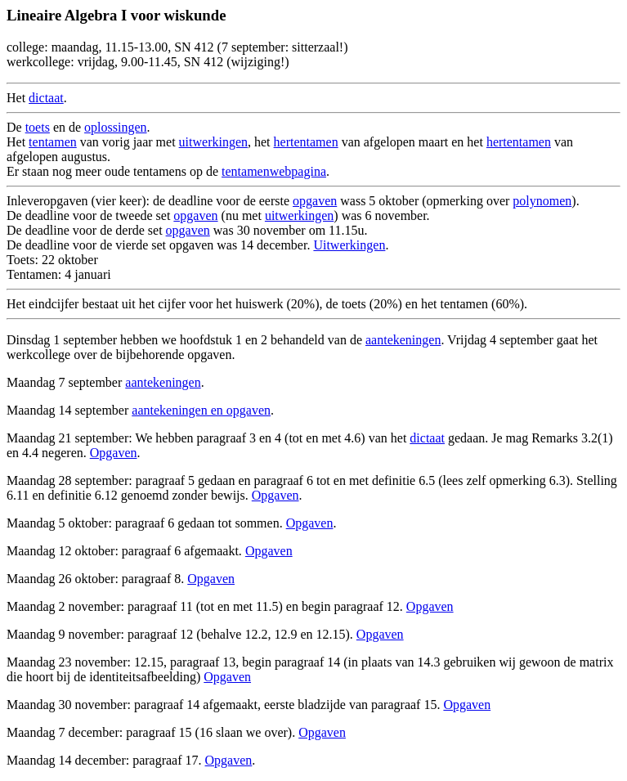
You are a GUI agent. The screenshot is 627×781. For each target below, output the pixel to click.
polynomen (542, 201)
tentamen (53, 142)
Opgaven (113, 453)
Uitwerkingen (349, 245)
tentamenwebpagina (274, 171)
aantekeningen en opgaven (201, 410)
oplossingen (115, 127)
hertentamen (306, 142)
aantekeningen (403, 340)
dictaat (46, 98)
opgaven (315, 201)
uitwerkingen (213, 142)
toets (37, 127)
